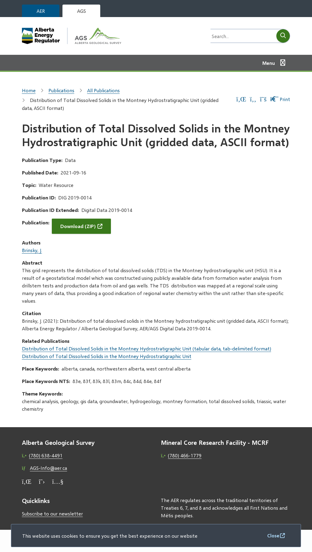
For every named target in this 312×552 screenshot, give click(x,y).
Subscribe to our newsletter (52, 513)
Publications (61, 90)
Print (280, 99)
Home (29, 90)
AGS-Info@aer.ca (48, 468)
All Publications (103, 90)
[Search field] (241, 36)
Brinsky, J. (32, 250)
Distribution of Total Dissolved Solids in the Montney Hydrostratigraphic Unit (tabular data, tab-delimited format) (146, 348)
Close (273, 535)
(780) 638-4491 (45, 455)
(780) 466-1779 (184, 455)
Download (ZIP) (78, 226)
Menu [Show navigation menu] (268, 63)
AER (41, 11)
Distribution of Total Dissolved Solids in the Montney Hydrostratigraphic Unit (106, 356)
